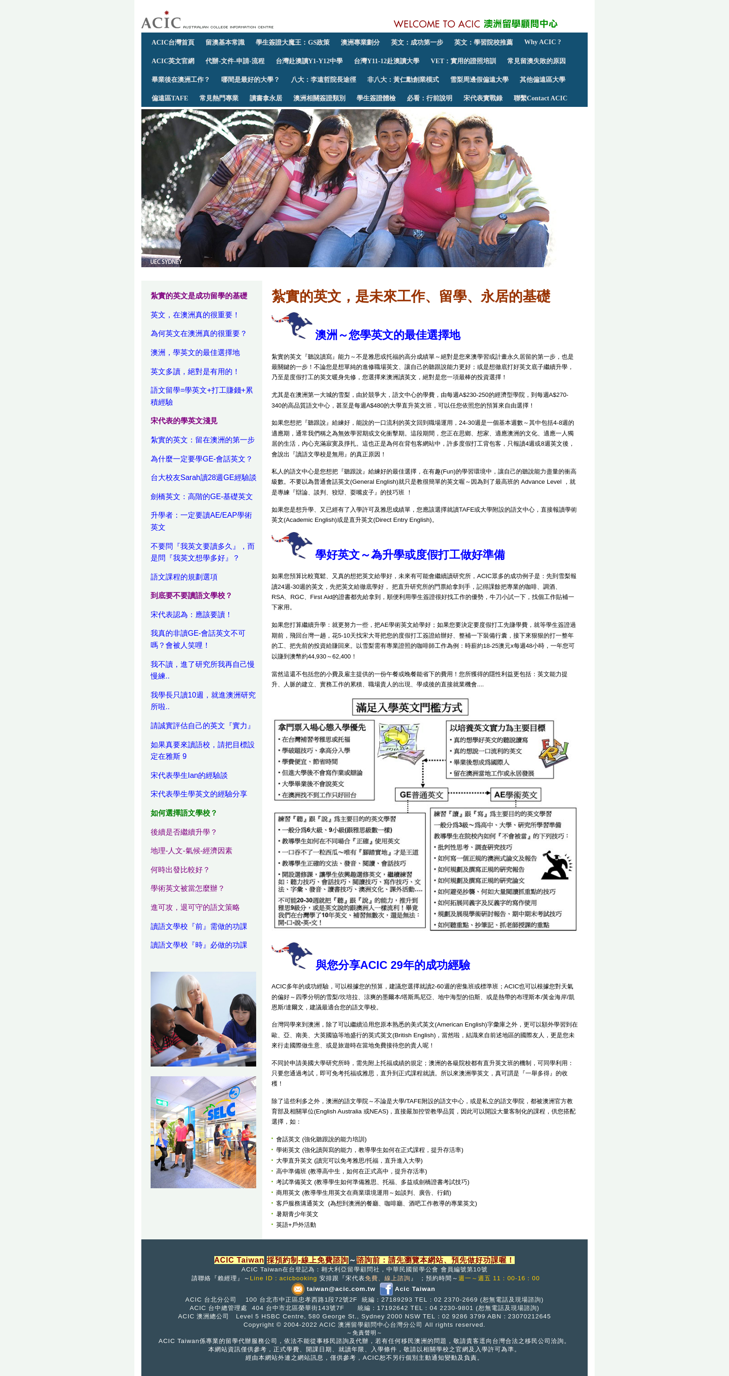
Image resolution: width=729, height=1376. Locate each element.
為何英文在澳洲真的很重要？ (199, 333)
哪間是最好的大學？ (250, 79)
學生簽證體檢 (376, 98)
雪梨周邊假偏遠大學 (479, 79)
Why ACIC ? (542, 42)
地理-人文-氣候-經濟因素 (191, 851)
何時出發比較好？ (180, 870)
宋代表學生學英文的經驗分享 (199, 794)
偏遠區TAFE (170, 98)
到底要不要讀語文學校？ (191, 595)
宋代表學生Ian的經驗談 (189, 775)
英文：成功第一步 (417, 42)
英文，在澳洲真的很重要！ (195, 315)
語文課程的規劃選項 (184, 577)
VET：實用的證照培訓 (463, 61)
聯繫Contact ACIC (540, 98)
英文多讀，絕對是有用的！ (195, 371)
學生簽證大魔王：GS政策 (293, 42)
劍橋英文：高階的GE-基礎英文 (202, 496)
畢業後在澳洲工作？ (181, 79)
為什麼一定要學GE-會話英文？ (202, 459)
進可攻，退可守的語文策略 (195, 907)
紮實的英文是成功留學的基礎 (199, 296)
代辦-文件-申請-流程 (234, 61)
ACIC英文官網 (173, 61)
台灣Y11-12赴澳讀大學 (386, 61)
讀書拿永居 (266, 98)
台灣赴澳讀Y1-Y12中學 (309, 61)
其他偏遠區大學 (542, 79)
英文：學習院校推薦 (483, 42)
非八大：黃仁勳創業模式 (403, 79)
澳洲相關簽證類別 (319, 98)
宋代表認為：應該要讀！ (191, 615)
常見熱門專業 (219, 98)
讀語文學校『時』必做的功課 (199, 945)
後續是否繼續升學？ (184, 832)
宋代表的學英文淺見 (184, 421)
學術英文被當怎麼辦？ (188, 888)
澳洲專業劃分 (360, 42)
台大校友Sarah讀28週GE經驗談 (204, 477)
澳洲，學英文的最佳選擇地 (195, 352)
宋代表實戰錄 (483, 98)
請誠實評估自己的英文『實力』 (203, 726)
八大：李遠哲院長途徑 (323, 79)
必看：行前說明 (429, 98)
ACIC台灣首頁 (173, 42)
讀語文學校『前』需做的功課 (199, 926)
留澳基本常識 (225, 42)
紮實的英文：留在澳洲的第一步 (203, 440)
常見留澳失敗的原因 (536, 61)
